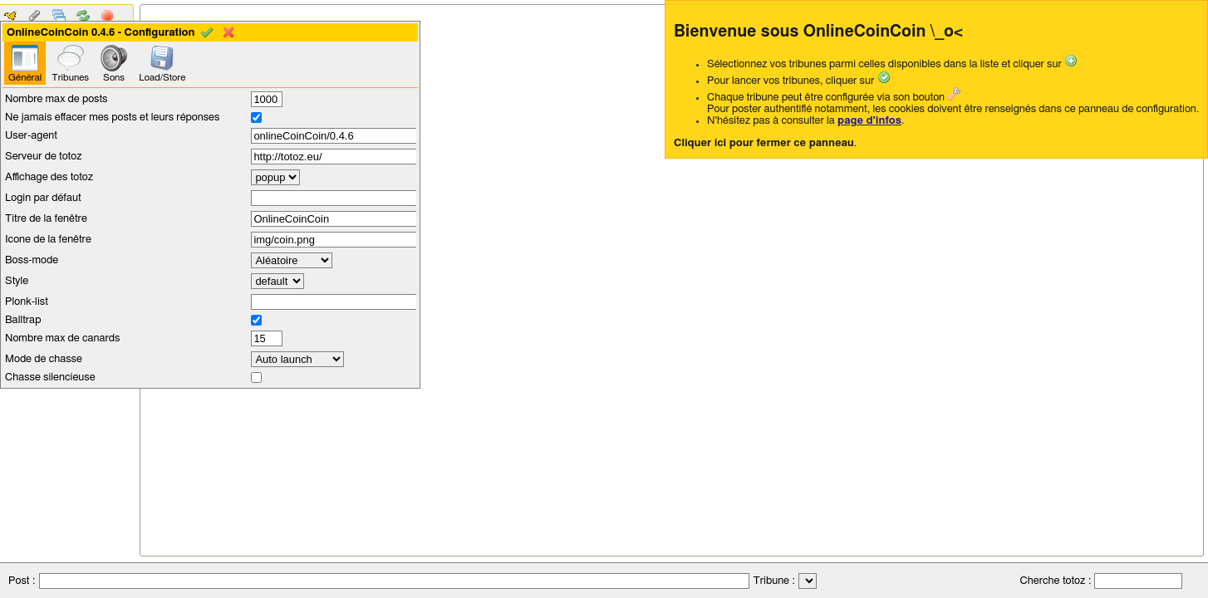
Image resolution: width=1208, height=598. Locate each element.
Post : (21, 581)
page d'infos (869, 120)
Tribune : (774, 581)
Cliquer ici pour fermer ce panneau (764, 143)
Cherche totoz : (1054, 581)
